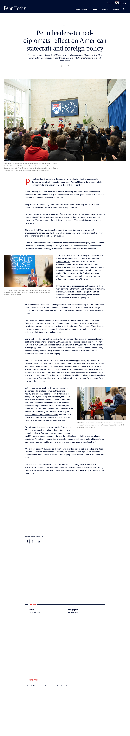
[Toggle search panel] (124, 9)
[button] (28, 271)
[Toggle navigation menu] (94, 9)
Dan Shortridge (34, 612)
